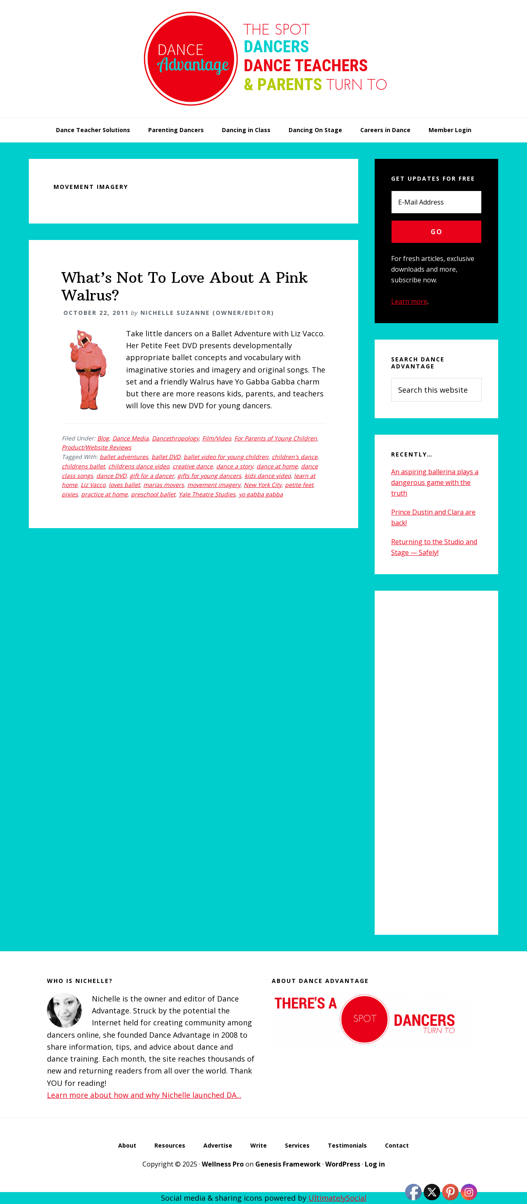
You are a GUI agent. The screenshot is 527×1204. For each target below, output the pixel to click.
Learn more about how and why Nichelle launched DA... (144, 1095)
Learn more (409, 301)
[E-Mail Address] (436, 202)
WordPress (342, 1164)
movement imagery (213, 485)
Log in (375, 1164)
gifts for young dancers (209, 476)
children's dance (294, 457)
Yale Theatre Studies (207, 494)
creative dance (193, 466)
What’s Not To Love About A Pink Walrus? (185, 286)
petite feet (299, 485)
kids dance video (268, 476)
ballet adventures (124, 457)
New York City (263, 485)
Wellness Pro (223, 1164)
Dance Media (130, 438)
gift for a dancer (152, 476)
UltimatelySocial (337, 1198)
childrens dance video (138, 466)
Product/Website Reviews (96, 447)
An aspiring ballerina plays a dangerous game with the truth (434, 482)
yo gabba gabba (261, 494)
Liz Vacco (93, 485)
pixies (70, 494)
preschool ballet (153, 494)
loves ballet (124, 485)
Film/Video (216, 438)
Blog (103, 438)
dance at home (277, 466)
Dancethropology (175, 438)
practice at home (104, 494)
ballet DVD (166, 457)
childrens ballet (83, 466)
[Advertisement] (436, 762)
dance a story (234, 466)
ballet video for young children (226, 457)
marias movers (163, 485)
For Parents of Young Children (275, 438)
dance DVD (111, 476)
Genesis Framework (288, 1164)
